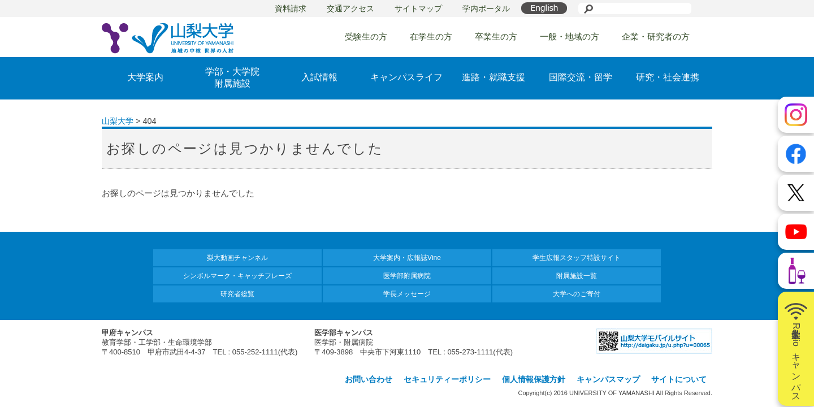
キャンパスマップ (608, 379)
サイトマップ (418, 8)
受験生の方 (366, 36)
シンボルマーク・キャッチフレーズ (237, 276)
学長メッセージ (407, 294)
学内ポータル (486, 8)
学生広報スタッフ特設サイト (576, 258)
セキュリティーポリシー (447, 379)
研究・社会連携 (667, 77)
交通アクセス (350, 8)
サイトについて (679, 379)
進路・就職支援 (493, 77)
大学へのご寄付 (576, 294)
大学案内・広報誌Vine (407, 258)
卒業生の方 (496, 36)
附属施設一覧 (576, 276)
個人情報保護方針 (533, 379)
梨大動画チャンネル (237, 258)
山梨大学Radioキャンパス (796, 348)
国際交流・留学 (580, 77)
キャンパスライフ (406, 77)
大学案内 (145, 77)
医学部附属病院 (407, 276)
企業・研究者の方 (656, 36)
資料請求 (290, 8)
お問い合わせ (368, 379)
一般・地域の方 (569, 36)
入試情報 (319, 77)
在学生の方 (431, 36)
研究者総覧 (237, 294)
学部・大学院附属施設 (232, 77)
